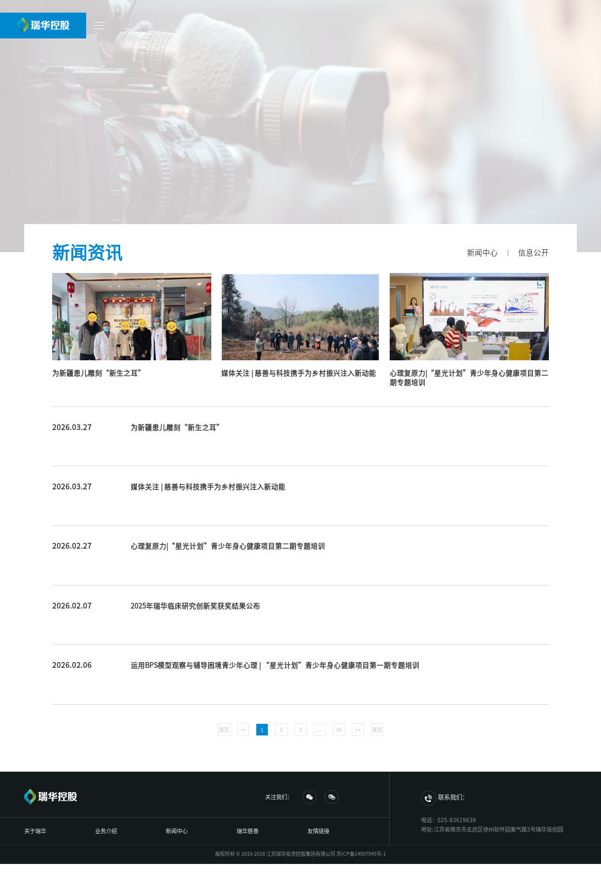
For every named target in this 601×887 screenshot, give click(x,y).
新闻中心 (482, 252)
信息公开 (533, 252)
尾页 (377, 729)
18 (338, 729)
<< (243, 729)
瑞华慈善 (248, 831)
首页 (224, 729)
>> (358, 729)
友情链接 (318, 831)
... (319, 729)
